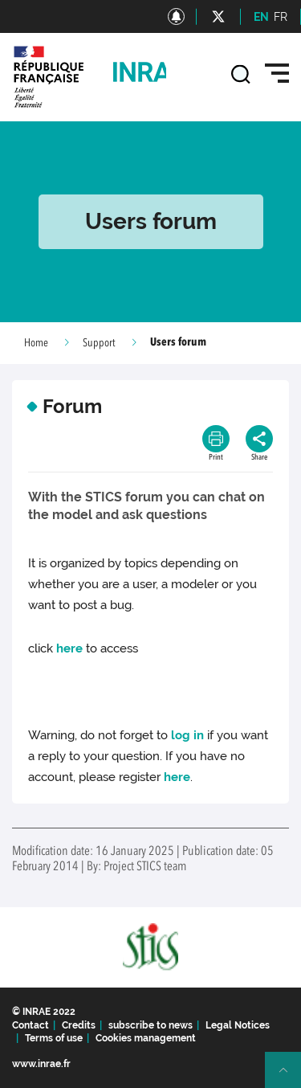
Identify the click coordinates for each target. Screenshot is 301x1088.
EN (261, 16)
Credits (79, 1025)
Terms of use (54, 1038)
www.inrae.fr (41, 1064)
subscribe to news (150, 1025)
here (69, 648)
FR (280, 16)
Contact (30, 1025)
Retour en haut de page (290, 1077)
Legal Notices (237, 1025)
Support (99, 343)
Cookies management (146, 1038)
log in (187, 735)
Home (36, 343)
